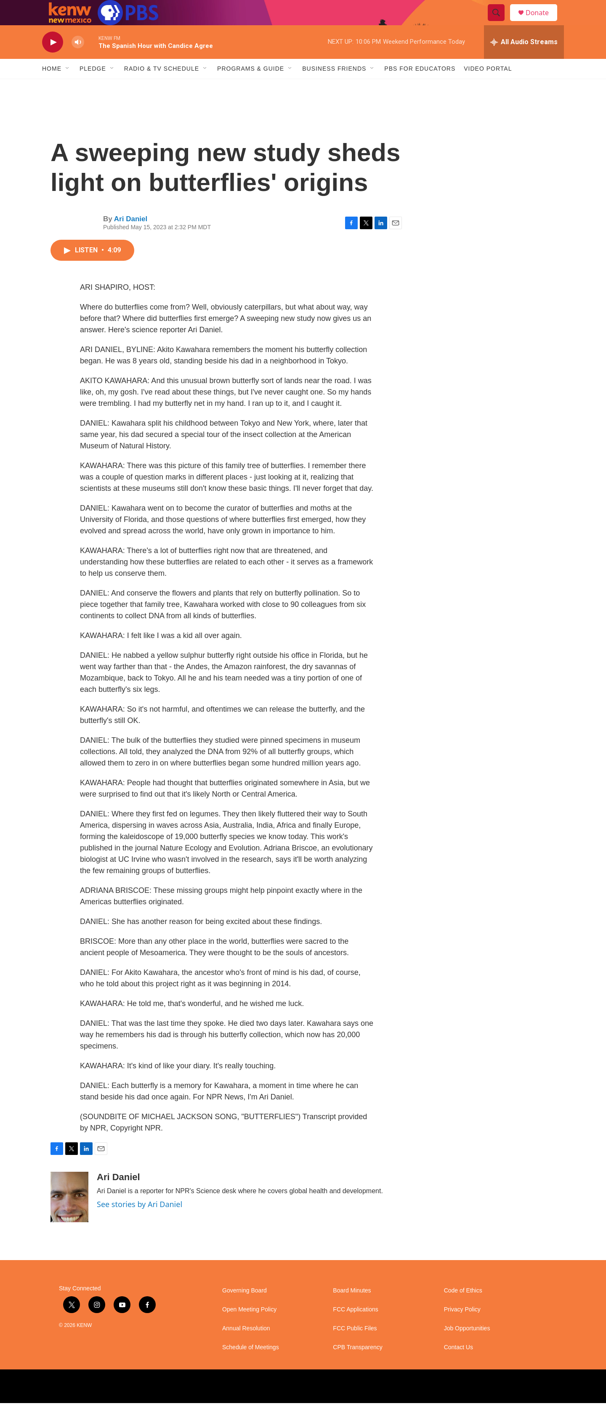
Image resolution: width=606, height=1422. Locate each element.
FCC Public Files (355, 1347)
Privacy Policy (462, 1328)
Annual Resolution (246, 1347)
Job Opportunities (467, 1347)
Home (51, 87)
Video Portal (488, 87)
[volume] (78, 61)
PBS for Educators (419, 87)
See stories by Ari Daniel (139, 1223)
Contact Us (458, 1366)
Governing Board (244, 1309)
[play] (52, 61)
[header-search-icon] (500, 22)
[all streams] (524, 61)
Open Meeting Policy (249, 1328)
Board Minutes (352, 1309)
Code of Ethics (463, 1309)
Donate (542, 22)
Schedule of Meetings (250, 1366)
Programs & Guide (250, 87)
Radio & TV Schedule (161, 87)
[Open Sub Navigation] (67, 87)
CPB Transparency (358, 1366)
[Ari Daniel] (69, 1216)
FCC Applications (355, 1328)
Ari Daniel (130, 238)
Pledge (93, 87)
